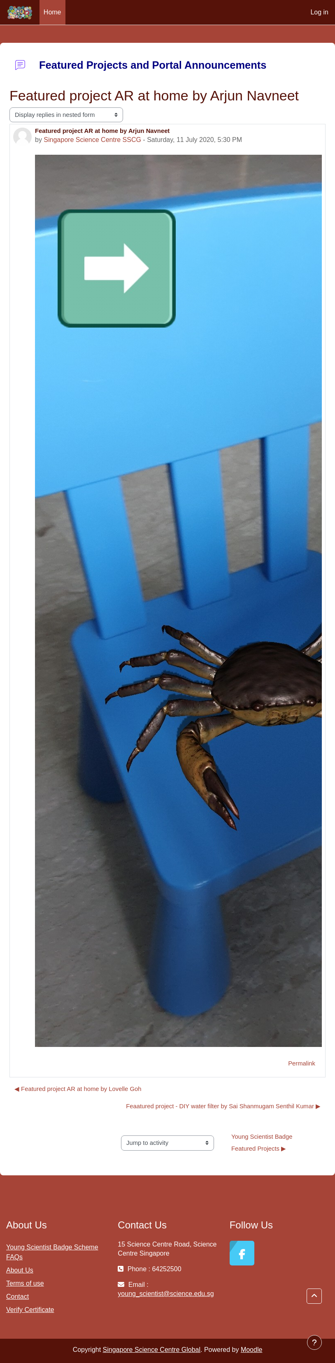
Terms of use (25, 1283)
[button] (314, 1296)
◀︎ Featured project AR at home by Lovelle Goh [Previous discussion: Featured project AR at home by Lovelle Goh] (77, 1089)
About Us (19, 1270)
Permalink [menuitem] (301, 1063)
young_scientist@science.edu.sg (166, 1293)
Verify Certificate (30, 1309)
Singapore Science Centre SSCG (92, 139)
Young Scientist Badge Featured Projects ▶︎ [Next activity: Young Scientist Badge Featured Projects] (262, 1142)
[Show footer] (314, 1342)
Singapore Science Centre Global (151, 1349)
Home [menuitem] (52, 12)
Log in (319, 12)
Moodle (251, 1349)
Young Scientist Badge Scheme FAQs (52, 1252)
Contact (17, 1296)
